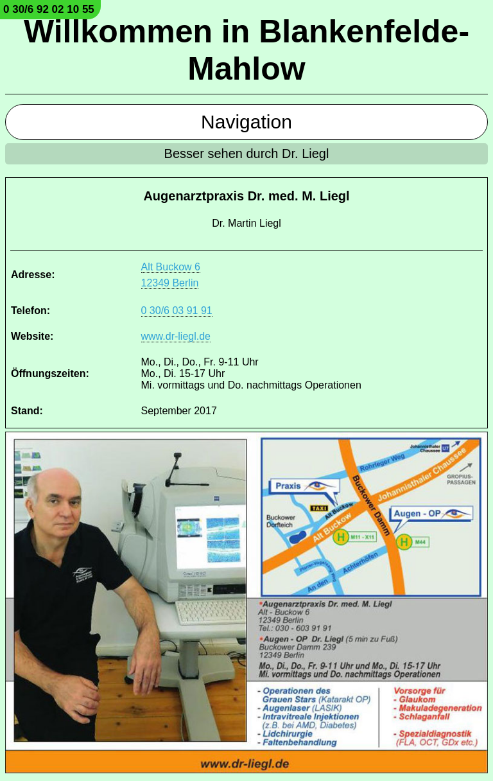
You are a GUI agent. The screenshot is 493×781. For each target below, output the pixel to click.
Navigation (246, 121)
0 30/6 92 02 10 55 (48, 9)
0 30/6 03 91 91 (176, 310)
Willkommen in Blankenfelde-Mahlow (246, 50)
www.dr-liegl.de (176, 336)
